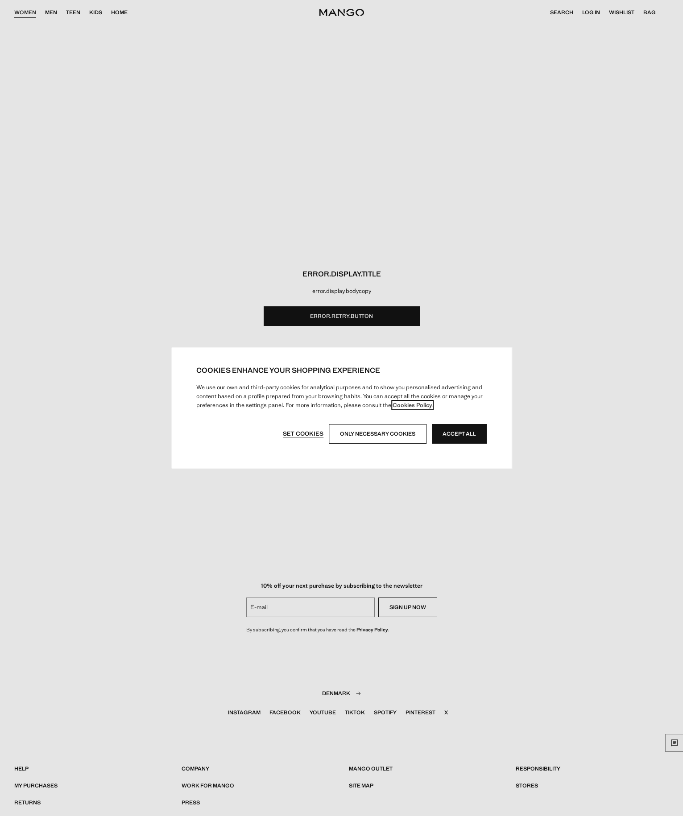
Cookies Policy (412, 405)
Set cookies (303, 433)
